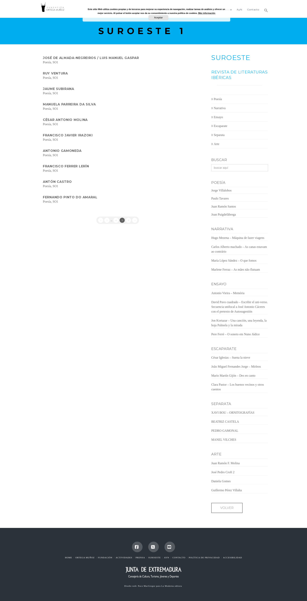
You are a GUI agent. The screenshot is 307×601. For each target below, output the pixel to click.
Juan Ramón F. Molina (225, 463)
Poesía (47, 62)
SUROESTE (230, 57)
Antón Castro (57, 182)
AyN (166, 557)
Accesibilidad (232, 557)
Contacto (178, 557)
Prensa (140, 557)
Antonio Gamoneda (62, 151)
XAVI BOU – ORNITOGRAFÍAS (232, 412)
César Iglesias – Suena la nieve (230, 357)
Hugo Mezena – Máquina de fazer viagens (237, 237)
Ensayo (217, 117)
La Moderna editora (172, 586)
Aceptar (158, 17)
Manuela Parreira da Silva (69, 104)
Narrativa (218, 108)
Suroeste (154, 557)
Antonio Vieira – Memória (228, 293)
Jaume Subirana (58, 89)
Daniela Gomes (221, 481)
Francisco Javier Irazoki (68, 135)
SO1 (55, 62)
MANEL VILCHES (223, 439)
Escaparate (219, 126)
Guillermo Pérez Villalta (226, 490)
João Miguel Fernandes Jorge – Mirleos (236, 366)
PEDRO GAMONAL (224, 430)
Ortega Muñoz (85, 557)
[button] (265, 9)
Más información (206, 13)
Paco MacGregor (147, 586)
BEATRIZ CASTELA (225, 421)
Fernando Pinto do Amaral (70, 197)
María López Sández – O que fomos (233, 260)
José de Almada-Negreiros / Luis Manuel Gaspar (91, 58)
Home (68, 557)
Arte (215, 144)
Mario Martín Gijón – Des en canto (233, 375)
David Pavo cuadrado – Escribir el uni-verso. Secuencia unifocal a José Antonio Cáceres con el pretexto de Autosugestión (239, 306)
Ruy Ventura (55, 73)
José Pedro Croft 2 (223, 472)
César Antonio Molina (65, 120)
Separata (218, 135)
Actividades (124, 557)
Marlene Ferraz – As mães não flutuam (235, 269)
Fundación (105, 557)
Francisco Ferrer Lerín (66, 166)
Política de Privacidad (204, 557)
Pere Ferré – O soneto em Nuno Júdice (235, 334)
